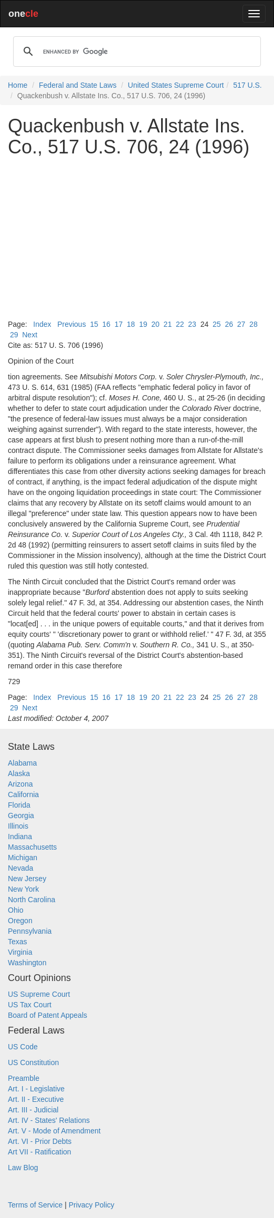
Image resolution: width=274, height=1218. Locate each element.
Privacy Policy (91, 1205)
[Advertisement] (137, 238)
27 (241, 324)
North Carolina (31, 899)
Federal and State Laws (78, 85)
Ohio (16, 910)
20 (155, 324)
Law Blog (23, 1167)
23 (192, 324)
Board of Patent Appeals (47, 1015)
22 (180, 324)
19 (143, 324)
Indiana (20, 836)
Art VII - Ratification (39, 1152)
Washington (27, 962)
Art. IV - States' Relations (49, 1120)
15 (94, 324)
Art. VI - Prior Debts (39, 1141)
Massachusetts (32, 847)
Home (17, 85)
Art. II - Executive (36, 1099)
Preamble (23, 1078)
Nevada (20, 868)
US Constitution (33, 1062)
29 (14, 335)
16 (106, 324)
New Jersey (27, 878)
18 (131, 324)
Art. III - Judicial (33, 1110)
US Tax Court (29, 1004)
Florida (19, 805)
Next (29, 335)
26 (229, 324)
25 (217, 324)
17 (118, 324)
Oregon (20, 920)
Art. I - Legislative (36, 1089)
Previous (71, 324)
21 (168, 324)
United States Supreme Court (176, 85)
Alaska (19, 773)
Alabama (22, 763)
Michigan (22, 857)
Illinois (18, 826)
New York (23, 889)
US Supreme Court (39, 994)
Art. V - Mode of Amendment (54, 1131)
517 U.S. (247, 85)
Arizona (20, 784)
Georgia (21, 815)
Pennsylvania (29, 931)
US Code (23, 1046)
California (23, 794)
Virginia (20, 952)
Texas (17, 941)
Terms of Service (35, 1205)
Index (42, 324)
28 (253, 324)
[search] (135, 51)
